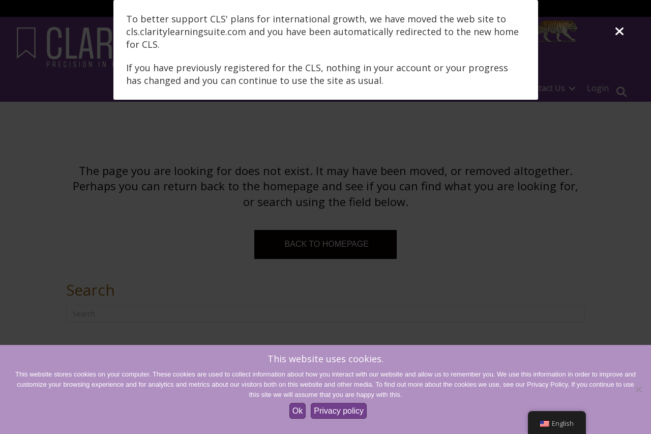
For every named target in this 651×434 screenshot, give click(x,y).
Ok (297, 411)
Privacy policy (339, 411)
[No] (638, 389)
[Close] (619, 31)
